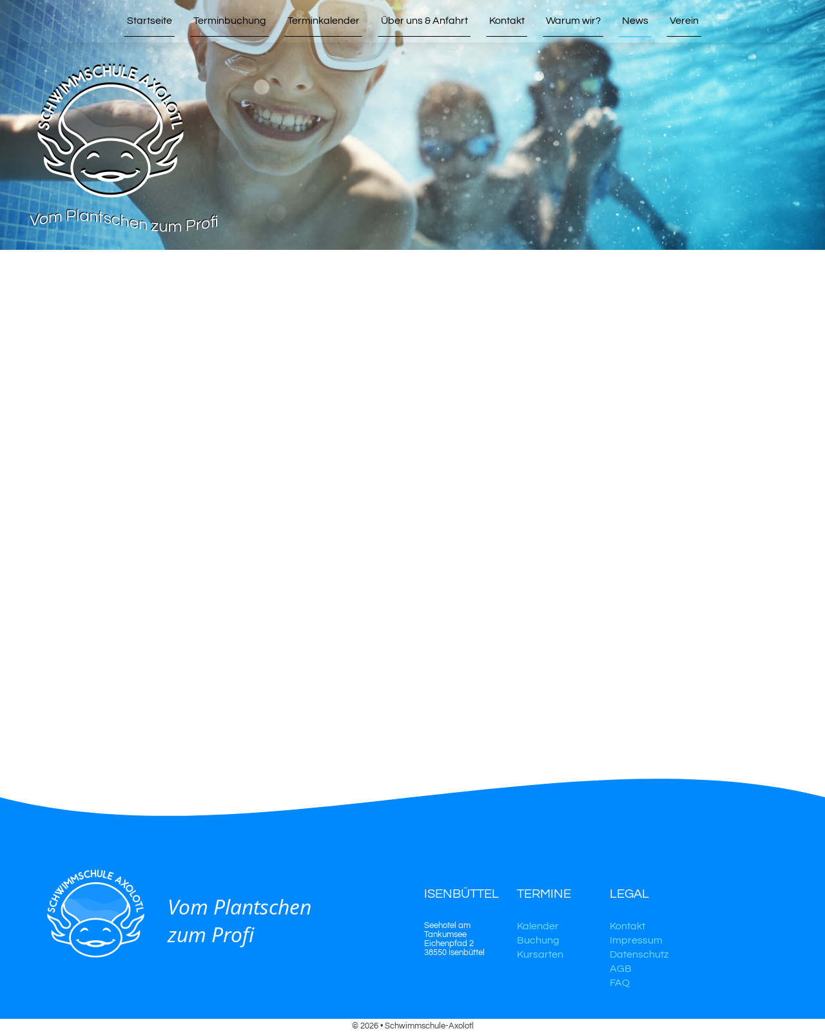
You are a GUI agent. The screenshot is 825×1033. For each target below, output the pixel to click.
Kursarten (540, 954)
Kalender (538, 926)
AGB (621, 968)
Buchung (538, 940)
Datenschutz (639, 954)
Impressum (636, 940)
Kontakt (627, 926)
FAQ (620, 983)
